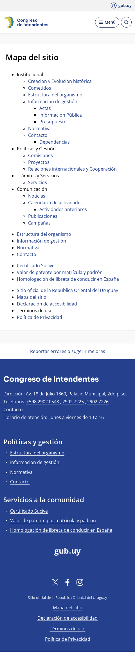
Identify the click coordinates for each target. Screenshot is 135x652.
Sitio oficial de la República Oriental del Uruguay (67, 290)
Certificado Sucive (36, 265)
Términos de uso (68, 629)
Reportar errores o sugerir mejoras (67, 351)
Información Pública (60, 115)
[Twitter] (55, 582)
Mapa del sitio (31, 297)
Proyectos (39, 162)
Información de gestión (52, 101)
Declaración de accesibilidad (47, 304)
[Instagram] (79, 582)
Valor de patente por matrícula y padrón (60, 272)
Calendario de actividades (55, 203)
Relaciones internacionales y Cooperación (72, 169)
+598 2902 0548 (43, 402)
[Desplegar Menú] (107, 22)
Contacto (38, 135)
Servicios (37, 182)
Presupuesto (53, 122)
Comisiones (40, 155)
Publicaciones (42, 216)
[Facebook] (67, 582)
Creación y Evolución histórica (60, 81)
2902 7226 (98, 402)
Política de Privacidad (39, 317)
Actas (45, 108)
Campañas (39, 223)
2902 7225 (73, 402)
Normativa (39, 128)
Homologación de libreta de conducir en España (68, 279)
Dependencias (54, 142)
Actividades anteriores (63, 209)
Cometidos (39, 88)
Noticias (36, 196)
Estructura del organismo (55, 95)
